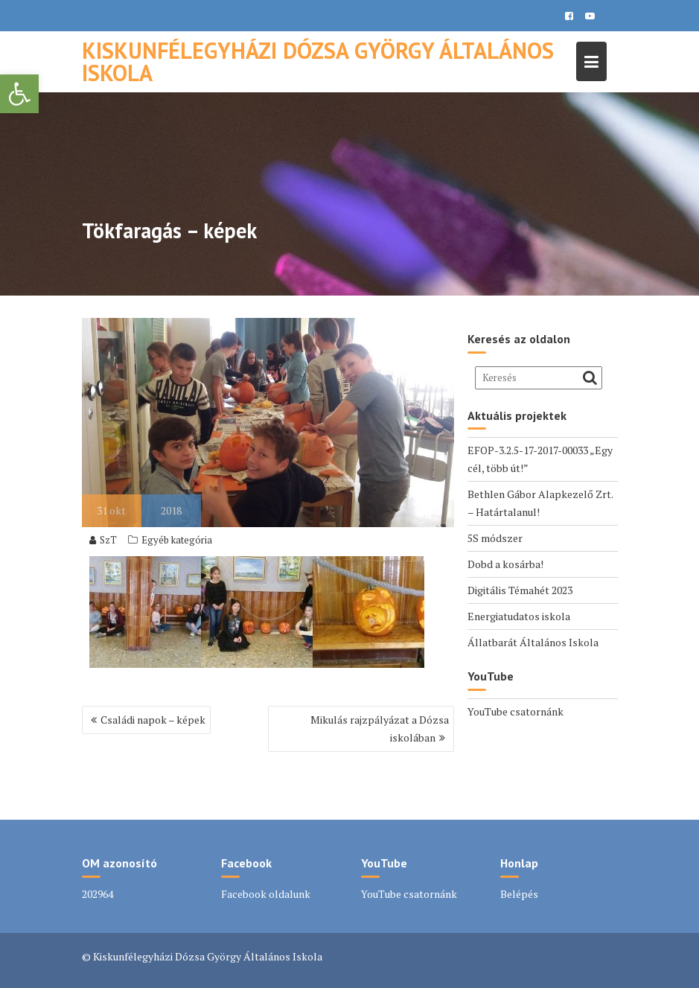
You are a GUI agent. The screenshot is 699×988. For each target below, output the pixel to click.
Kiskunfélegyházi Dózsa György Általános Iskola (318, 61)
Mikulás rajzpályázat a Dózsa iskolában (379, 729)
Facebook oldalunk (265, 894)
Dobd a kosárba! (505, 564)
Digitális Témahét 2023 (519, 590)
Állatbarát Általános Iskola (533, 642)
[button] (19, 93)
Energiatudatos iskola (518, 616)
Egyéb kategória (176, 539)
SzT (103, 539)
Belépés (519, 894)
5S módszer (495, 538)
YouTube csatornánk (515, 711)
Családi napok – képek (152, 720)
